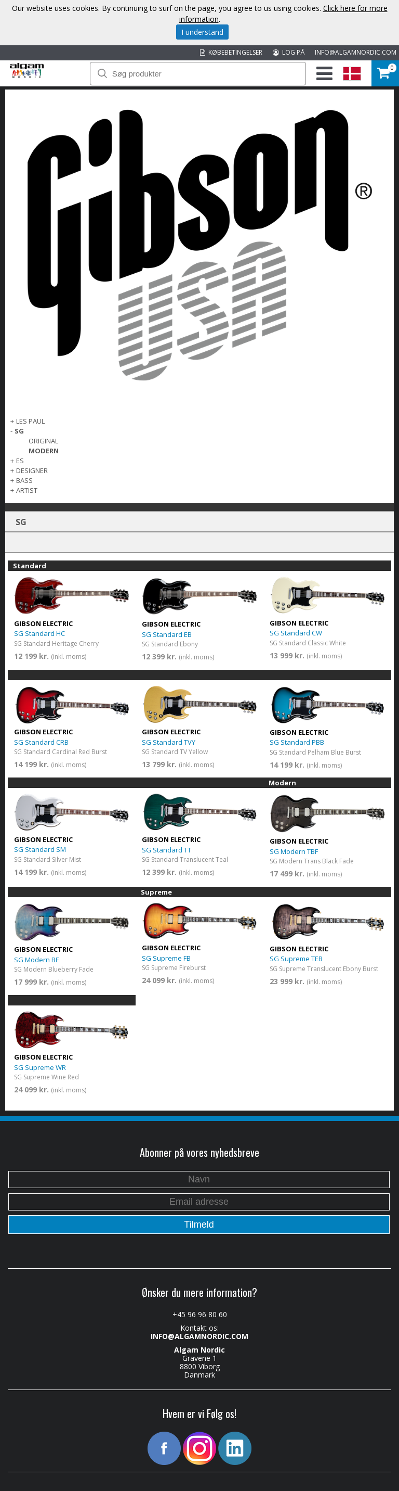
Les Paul (30, 421)
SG (19, 431)
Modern (44, 450)
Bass (24, 480)
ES (20, 460)
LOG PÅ (288, 52)
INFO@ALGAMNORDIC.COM (355, 52)
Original (43, 440)
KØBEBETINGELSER (231, 52)
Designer (32, 470)
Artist (26, 490)
